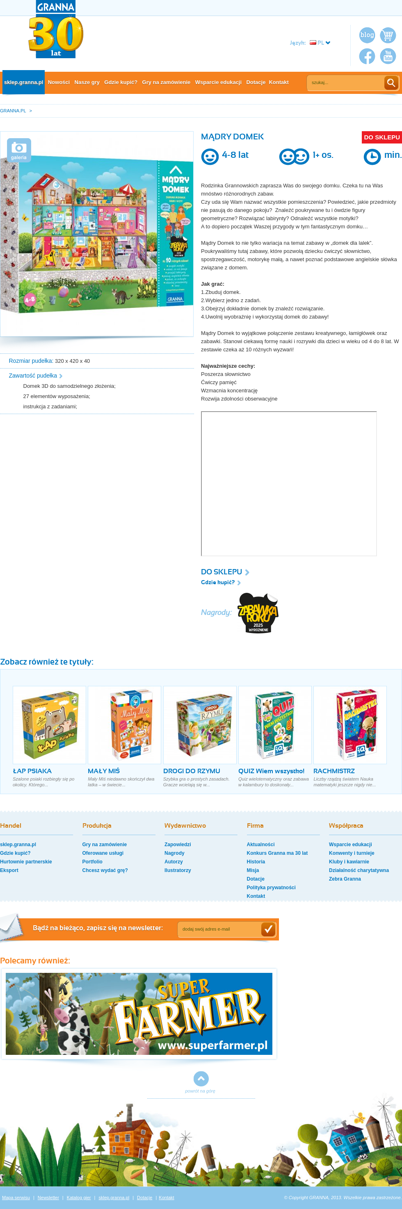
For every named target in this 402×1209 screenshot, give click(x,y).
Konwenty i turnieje (352, 853)
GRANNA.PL (13, 110)
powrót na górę (200, 1090)
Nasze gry (87, 82)
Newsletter (48, 1197)
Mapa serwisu (16, 1197)
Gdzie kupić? (120, 82)
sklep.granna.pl (23, 82)
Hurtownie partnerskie (26, 862)
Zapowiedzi (177, 844)
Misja (253, 870)
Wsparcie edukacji (218, 82)
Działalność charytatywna (359, 870)
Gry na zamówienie (166, 82)
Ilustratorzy (177, 870)
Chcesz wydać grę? (105, 870)
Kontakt (278, 82)
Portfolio (92, 862)
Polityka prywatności (271, 887)
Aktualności (261, 844)
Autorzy (173, 862)
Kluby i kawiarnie (349, 862)
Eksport (9, 870)
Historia (256, 862)
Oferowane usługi (103, 853)
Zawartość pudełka (33, 375)
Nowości (59, 82)
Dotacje (255, 82)
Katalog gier (79, 1197)
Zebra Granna (345, 879)
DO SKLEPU (382, 137)
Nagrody (174, 853)
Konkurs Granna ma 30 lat (277, 853)
